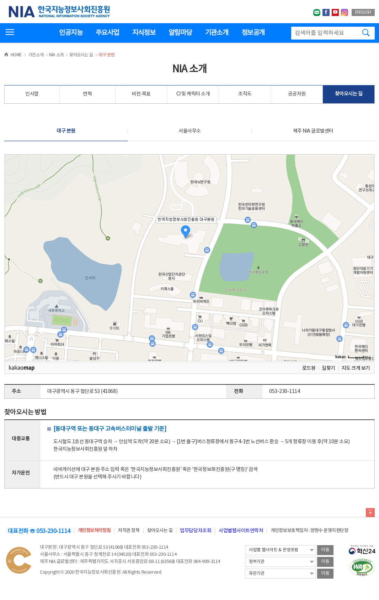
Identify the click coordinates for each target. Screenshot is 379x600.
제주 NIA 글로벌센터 (313, 131)
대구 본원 (66, 131)
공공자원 (297, 94)
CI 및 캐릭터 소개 (193, 94)
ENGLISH (363, 12)
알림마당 (180, 33)
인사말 (32, 94)
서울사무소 (189, 131)
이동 (325, 550)
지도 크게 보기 (356, 368)
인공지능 (70, 33)
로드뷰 (309, 368)
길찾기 (328, 368)
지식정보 (143, 33)
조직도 (245, 94)
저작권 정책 (128, 530)
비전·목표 (141, 94)
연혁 (87, 94)
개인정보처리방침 (94, 530)
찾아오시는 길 (349, 94)
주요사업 (107, 33)
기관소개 (216, 33)
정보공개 (253, 33)
